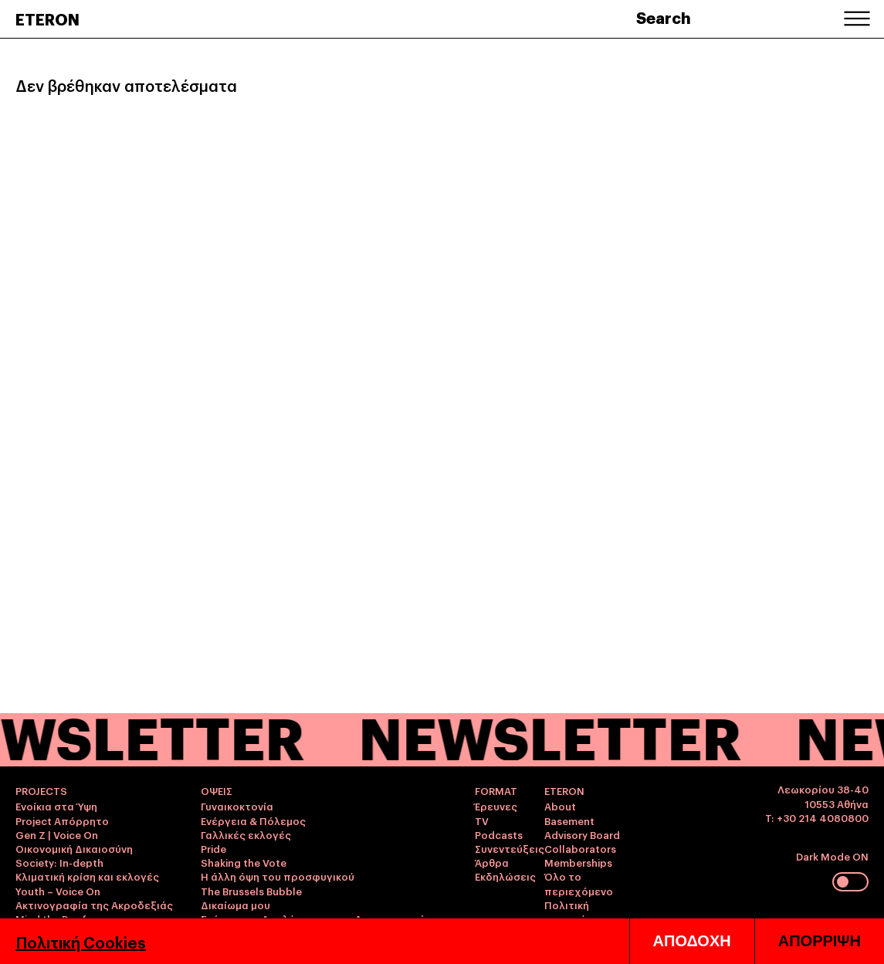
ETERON (47, 18)
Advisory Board (582, 834)
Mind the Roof (50, 918)
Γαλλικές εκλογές (246, 834)
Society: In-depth (59, 862)
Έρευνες (496, 806)
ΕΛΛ (859, 923)
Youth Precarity (53, 932)
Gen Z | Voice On (56, 834)
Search (663, 17)
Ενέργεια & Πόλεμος (253, 820)
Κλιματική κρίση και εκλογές (87, 876)
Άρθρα (492, 862)
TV (482, 820)
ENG (837, 923)
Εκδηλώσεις (505, 876)
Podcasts (499, 834)
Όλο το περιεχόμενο (578, 883)
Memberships (578, 862)
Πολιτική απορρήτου (574, 911)
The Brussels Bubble (251, 891)
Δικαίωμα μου (235, 905)
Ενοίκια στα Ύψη (56, 806)
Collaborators (580, 848)
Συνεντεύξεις (509, 848)
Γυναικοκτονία (237, 806)
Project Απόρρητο (62, 820)
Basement (569, 820)
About (560, 806)
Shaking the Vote (243, 862)
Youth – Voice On (57, 891)
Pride (213, 848)
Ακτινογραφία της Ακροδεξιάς (94, 905)
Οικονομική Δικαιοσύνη (74, 848)
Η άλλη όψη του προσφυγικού (277, 876)
